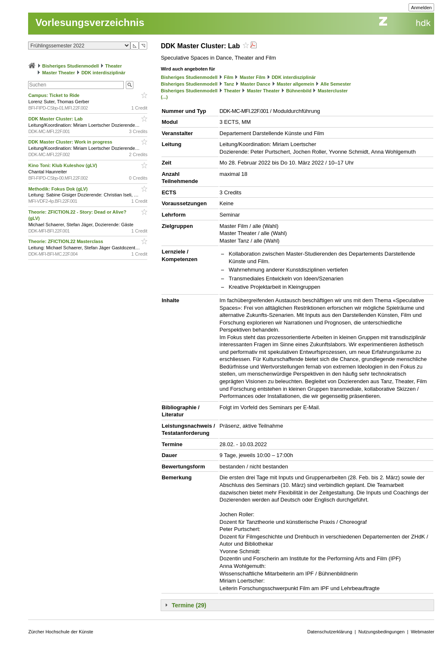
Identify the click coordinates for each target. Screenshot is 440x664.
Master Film (252, 77)
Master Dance (255, 83)
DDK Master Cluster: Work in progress (70, 141)
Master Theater (58, 72)
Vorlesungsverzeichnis (89, 22)
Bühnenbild (299, 90)
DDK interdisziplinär (103, 72)
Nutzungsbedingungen (381, 631)
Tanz (229, 83)
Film (229, 77)
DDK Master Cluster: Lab (56, 118)
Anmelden (421, 7)
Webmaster (422, 631)
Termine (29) (189, 605)
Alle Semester (335, 83)
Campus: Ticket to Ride (54, 95)
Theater (113, 65)
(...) (164, 96)
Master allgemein (295, 83)
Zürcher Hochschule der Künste (60, 631)
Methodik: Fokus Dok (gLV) (58, 188)
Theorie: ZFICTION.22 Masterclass (66, 241)
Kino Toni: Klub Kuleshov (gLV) (63, 165)
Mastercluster (333, 90)
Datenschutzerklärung (329, 631)
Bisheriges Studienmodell (70, 65)
